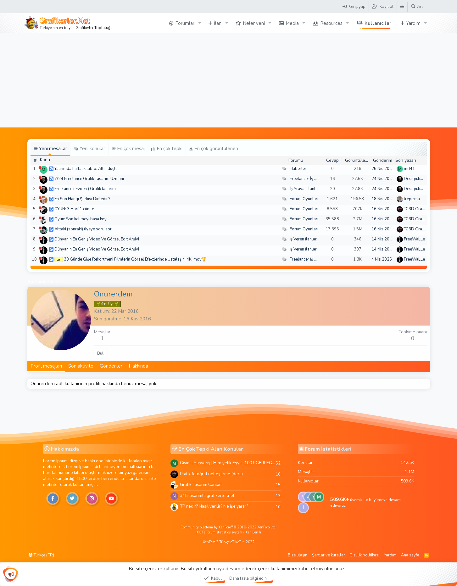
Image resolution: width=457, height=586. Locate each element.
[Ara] (417, 6)
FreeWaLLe (414, 239)
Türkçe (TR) (41, 555)
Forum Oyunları (304, 199)
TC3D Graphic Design (424, 209)
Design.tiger (415, 179)
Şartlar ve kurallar (328, 555)
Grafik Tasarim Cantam (201, 484)
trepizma (412, 199)
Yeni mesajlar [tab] (50, 148)
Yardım (413, 23)
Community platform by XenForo (228, 527)
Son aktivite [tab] (80, 366)
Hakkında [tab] (138, 366)
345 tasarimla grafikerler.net (207, 496)
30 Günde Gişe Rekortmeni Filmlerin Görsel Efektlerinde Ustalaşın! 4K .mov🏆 (135, 259)
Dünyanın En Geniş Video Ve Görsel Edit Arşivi (96, 239)
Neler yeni (254, 23)
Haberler (298, 169)
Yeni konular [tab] (89, 148)
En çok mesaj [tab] (128, 148)
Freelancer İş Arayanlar (311, 179)
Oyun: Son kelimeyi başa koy (80, 219)
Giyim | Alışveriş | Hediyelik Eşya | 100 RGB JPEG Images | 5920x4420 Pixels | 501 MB (228, 463)
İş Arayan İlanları (305, 189)
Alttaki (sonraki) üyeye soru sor (83, 229)
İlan (217, 23)
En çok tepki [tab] (166, 148)
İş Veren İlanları (304, 239)
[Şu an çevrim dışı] (40, 167)
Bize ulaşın (297, 555)
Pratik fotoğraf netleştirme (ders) (211, 474)
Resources (331, 23)
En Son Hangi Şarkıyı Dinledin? (82, 199)
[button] (199, 23)
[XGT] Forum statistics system (228, 532)
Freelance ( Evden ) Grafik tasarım (85, 189)
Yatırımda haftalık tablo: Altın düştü (86, 169)
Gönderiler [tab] (111, 366)
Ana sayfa (410, 555)
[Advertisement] (228, 80)
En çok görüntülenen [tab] (213, 148)
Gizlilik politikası (364, 555)
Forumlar (184, 23)
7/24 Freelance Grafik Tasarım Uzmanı (89, 179)
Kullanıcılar (378, 23)
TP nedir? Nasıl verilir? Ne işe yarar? (214, 506)
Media (292, 23)
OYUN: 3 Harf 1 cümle (74, 209)
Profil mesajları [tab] (46, 366)
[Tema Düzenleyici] (402, 6)
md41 (409, 169)
